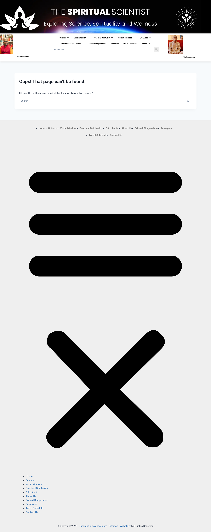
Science (64, 38)
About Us (126, 128)
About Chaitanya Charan (72, 43)
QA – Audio (112, 128)
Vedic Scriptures (126, 38)
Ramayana (114, 44)
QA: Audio (145, 38)
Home (42, 128)
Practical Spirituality (103, 38)
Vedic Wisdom (81, 38)
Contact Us (145, 44)
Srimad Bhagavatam (97, 44)
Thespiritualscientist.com (93, 526)
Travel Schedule (130, 44)
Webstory (125, 526)
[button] (105, 305)
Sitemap (113, 526)
